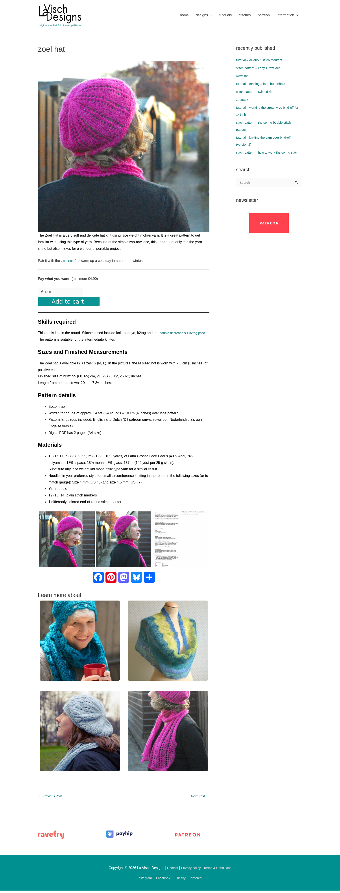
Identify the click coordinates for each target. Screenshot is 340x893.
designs (202, 15)
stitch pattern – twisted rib (256, 92)
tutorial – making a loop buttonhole (263, 84)
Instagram (142, 880)
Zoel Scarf (69, 261)
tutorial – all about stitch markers (261, 60)
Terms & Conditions (219, 870)
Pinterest (198, 880)
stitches (245, 15)
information (285, 15)
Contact (170, 870)
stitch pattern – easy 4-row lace (260, 68)
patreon (264, 15)
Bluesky (181, 880)
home (184, 15)
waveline (243, 76)
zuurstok (242, 100)
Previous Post (51, 798)
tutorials (225, 15)
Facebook (162, 880)
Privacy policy (190, 870)
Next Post (199, 798)
